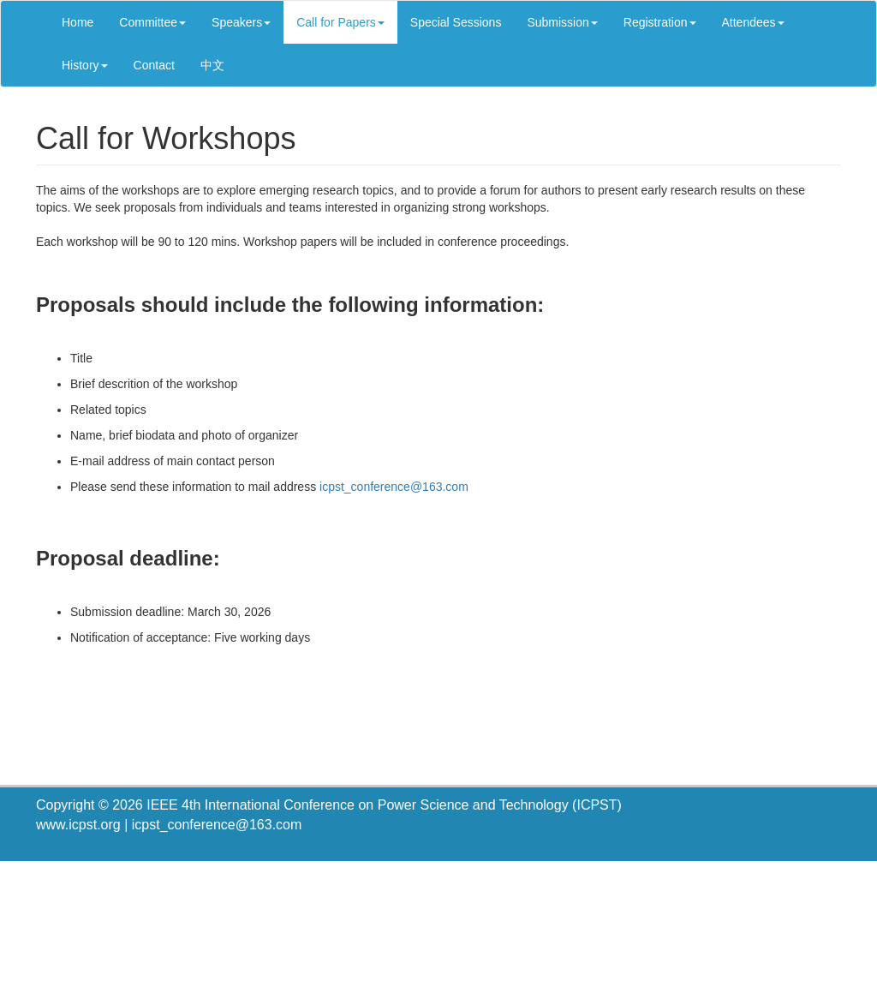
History (85, 65)
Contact (154, 65)
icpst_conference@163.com (393, 486)
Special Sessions (456, 22)
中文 (212, 65)
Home (77, 22)
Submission (562, 22)
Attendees (753, 22)
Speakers (241, 22)
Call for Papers (340, 22)
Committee (152, 22)
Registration (659, 22)
